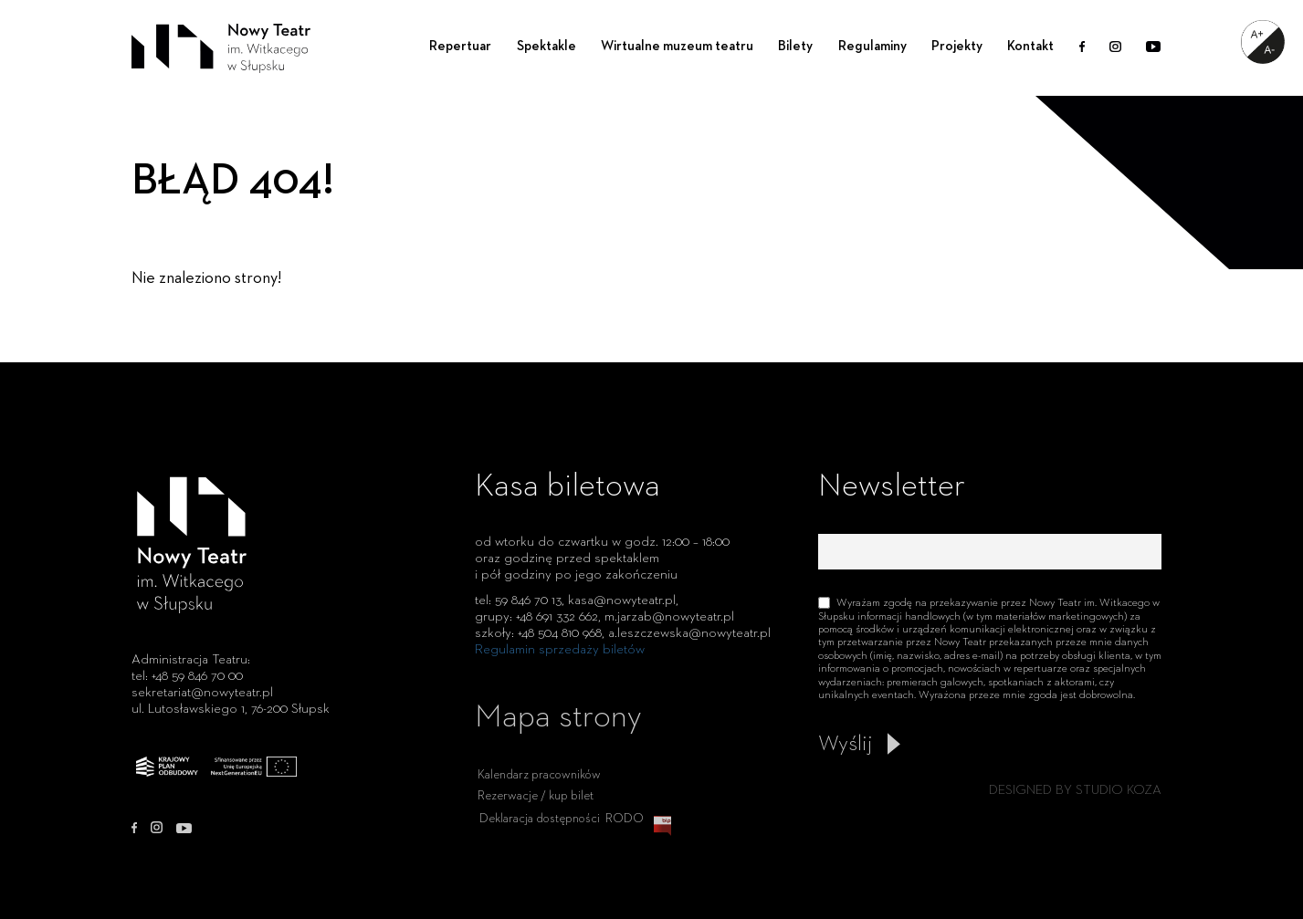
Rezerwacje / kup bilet (536, 808)
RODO (624, 831)
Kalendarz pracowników (539, 788)
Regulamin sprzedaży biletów (560, 649)
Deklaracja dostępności (539, 831)
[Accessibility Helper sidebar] (1263, 42)
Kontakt (1030, 46)
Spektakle (546, 46)
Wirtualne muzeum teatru (677, 46)
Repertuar (460, 46)
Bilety (795, 46)
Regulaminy (872, 46)
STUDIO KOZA (1118, 790)
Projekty (957, 46)
